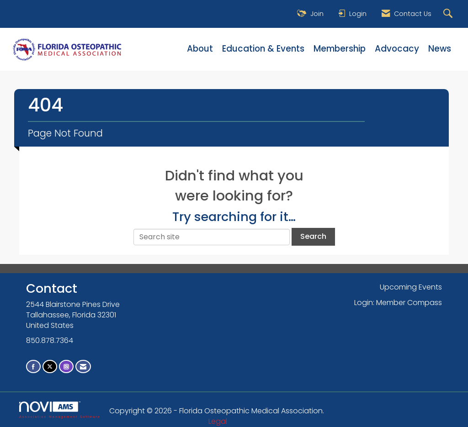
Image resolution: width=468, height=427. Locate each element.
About (200, 49)
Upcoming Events (411, 287)
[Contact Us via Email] (83, 366)
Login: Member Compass (398, 302)
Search (313, 236)
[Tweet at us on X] (50, 366)
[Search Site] (449, 14)
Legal (217, 421)
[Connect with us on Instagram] (66, 366)
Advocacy (397, 49)
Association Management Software (60, 409)
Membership (340, 49)
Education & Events (263, 49)
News (439, 49)
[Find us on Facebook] (33, 366)
